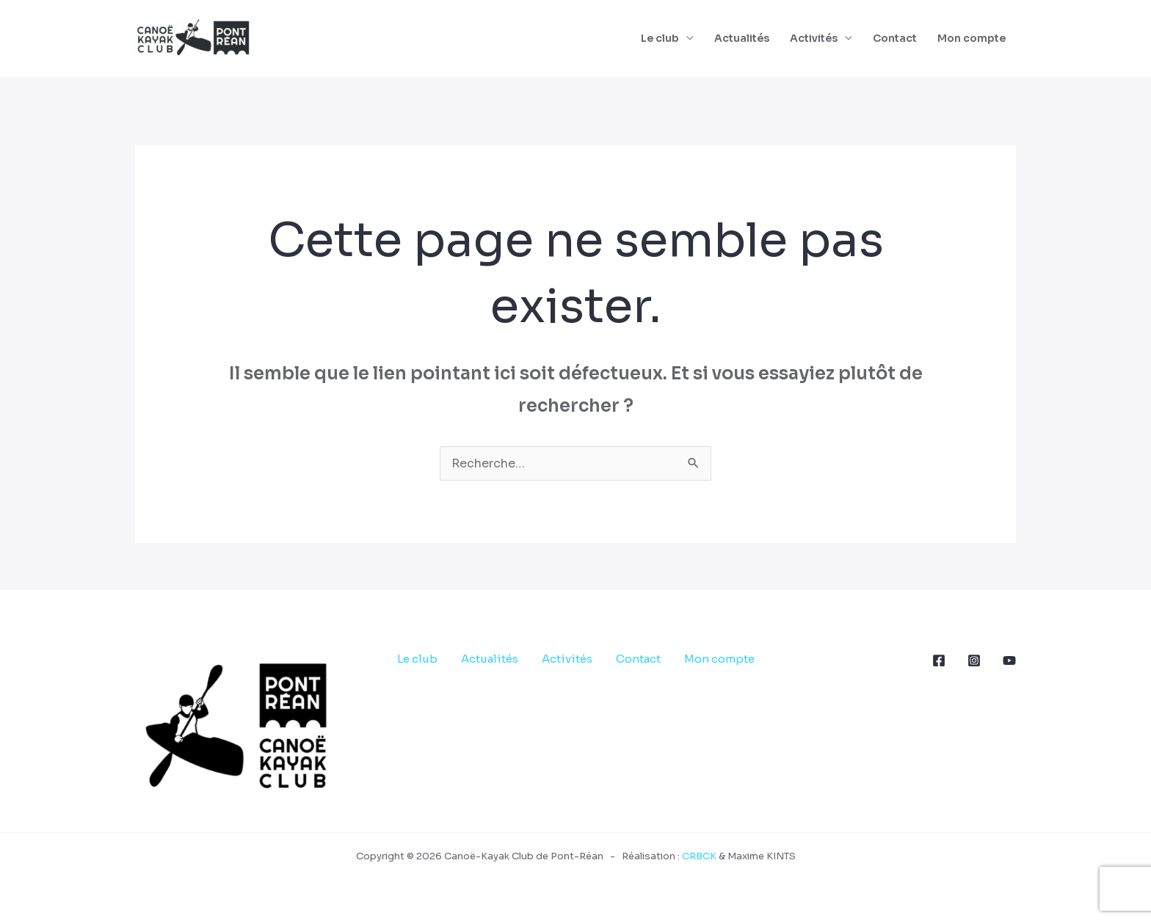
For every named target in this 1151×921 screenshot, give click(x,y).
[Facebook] (938, 660)
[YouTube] (1009, 660)
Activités (814, 38)
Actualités (741, 38)
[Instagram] (974, 660)
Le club (660, 38)
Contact (895, 38)
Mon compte (971, 38)
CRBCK (699, 856)
